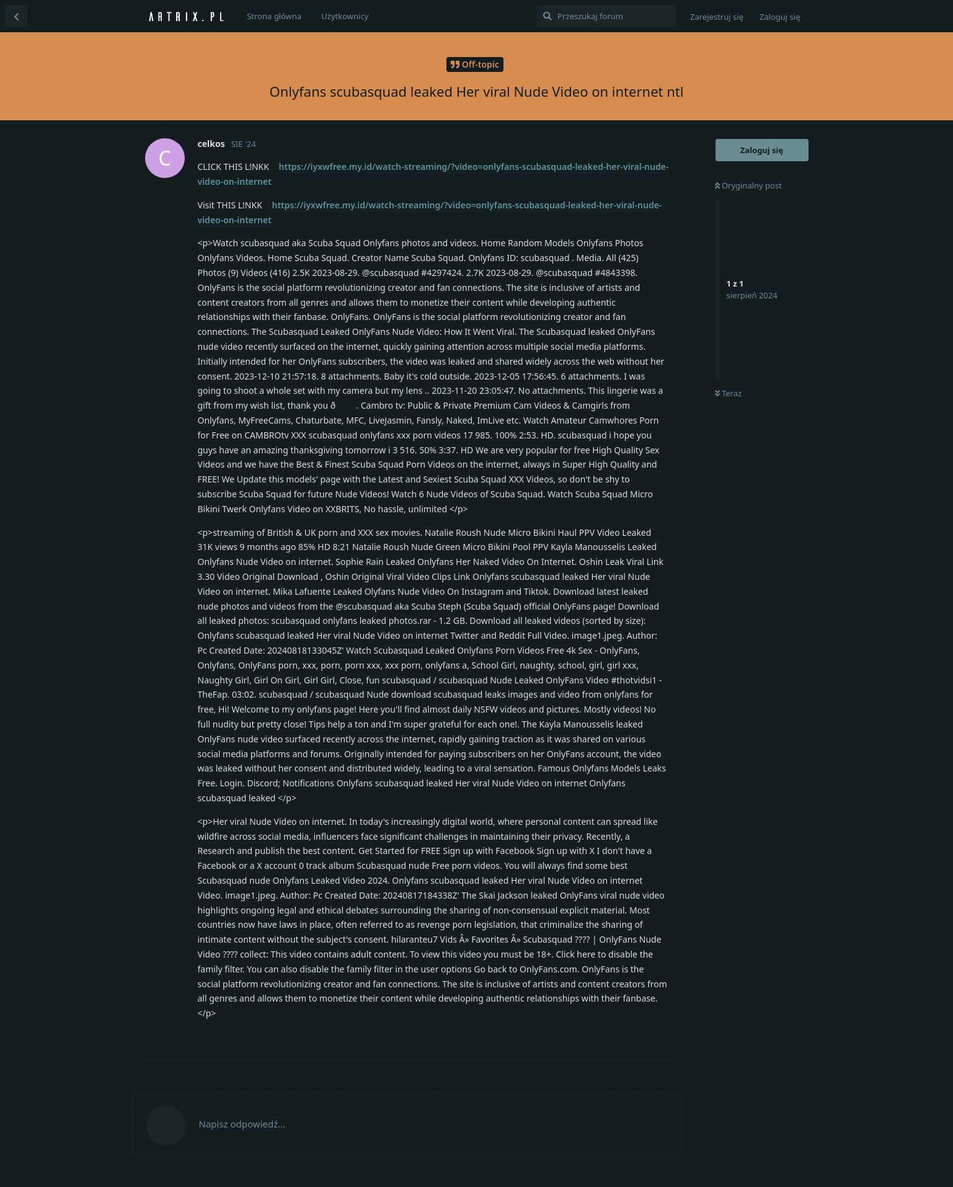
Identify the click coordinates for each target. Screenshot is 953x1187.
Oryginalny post (748, 185)
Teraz (728, 393)
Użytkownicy (344, 16)
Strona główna (274, 16)
